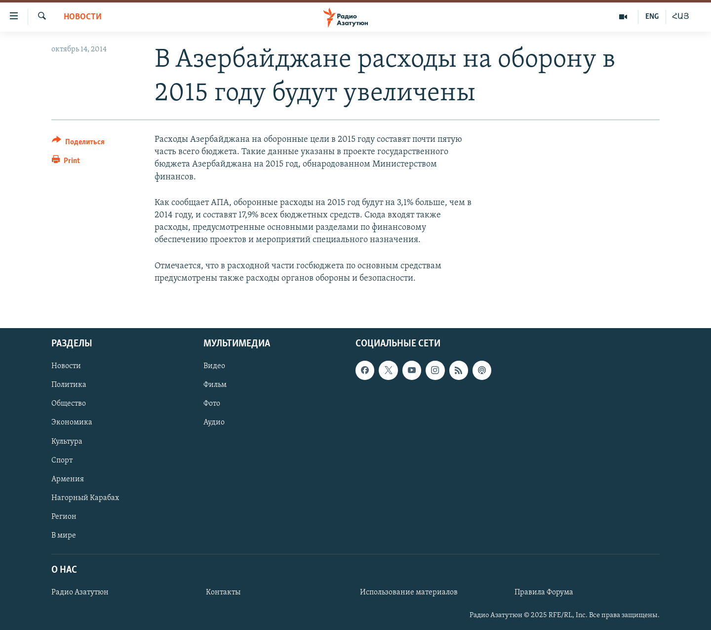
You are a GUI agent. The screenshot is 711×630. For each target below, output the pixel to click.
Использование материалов (409, 592)
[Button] (78, 143)
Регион (64, 517)
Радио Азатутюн (80, 592)
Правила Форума (543, 592)
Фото (211, 404)
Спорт (62, 460)
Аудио (214, 422)
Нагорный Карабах (85, 498)
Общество (68, 404)
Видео (214, 366)
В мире (63, 536)
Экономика (71, 422)
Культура (66, 441)
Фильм (215, 385)
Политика (68, 385)
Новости (83, 17)
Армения (67, 479)
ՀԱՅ (680, 17)
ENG (652, 17)
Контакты (223, 592)
